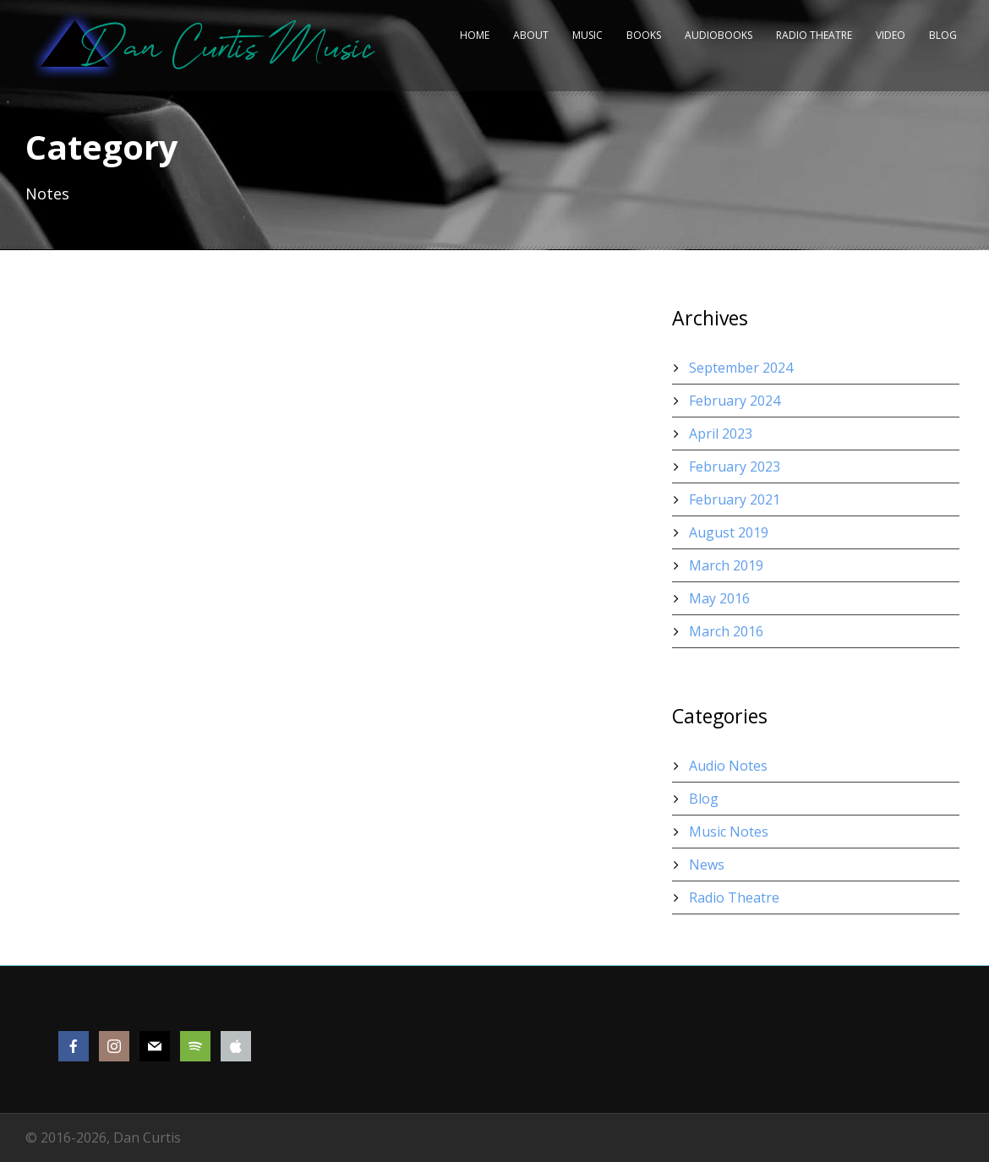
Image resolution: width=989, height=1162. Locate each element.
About (531, 35)
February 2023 (734, 466)
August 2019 (728, 532)
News (706, 864)
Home (474, 35)
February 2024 (734, 400)
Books (643, 35)
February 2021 (734, 499)
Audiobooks (718, 35)
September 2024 (741, 367)
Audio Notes (728, 765)
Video (890, 35)
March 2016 (726, 631)
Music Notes (728, 831)
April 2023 (720, 433)
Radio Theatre (814, 35)
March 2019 (726, 565)
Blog (943, 35)
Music (587, 35)
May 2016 (719, 598)
